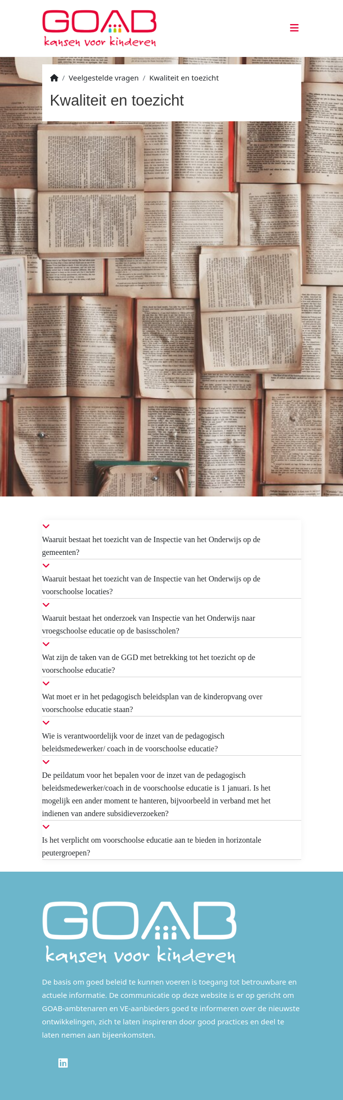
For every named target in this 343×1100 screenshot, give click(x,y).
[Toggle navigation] (292, 28)
